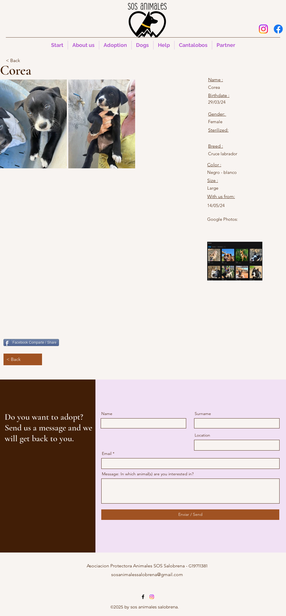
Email (106, 453)
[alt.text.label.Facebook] (278, 29)
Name (106, 414)
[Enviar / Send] (190, 514)
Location (202, 435)
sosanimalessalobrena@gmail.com (147, 574)
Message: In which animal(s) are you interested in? (147, 474)
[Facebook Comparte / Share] (31, 342)
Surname (203, 414)
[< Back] (25, 60)
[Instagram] (263, 29)
